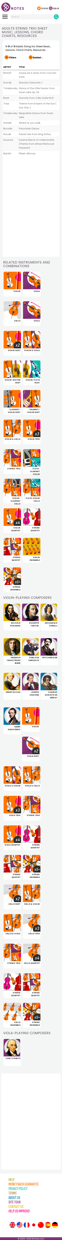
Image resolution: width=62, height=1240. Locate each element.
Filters (12, 57)
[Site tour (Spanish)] (48, 1225)
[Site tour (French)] (26, 1225)
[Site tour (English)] (12, 1225)
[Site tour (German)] (55, 1225)
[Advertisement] (15, 1115)
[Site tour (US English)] (19, 1225)
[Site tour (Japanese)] (33, 1225)
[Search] (56, 16)
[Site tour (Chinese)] (40, 1225)
